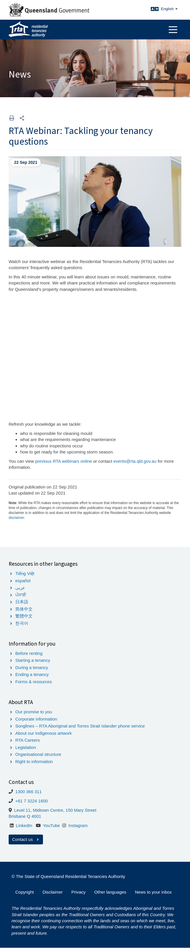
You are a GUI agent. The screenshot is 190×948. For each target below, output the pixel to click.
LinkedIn (24, 825)
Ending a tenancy (32, 674)
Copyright (24, 892)
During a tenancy (31, 667)
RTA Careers (27, 740)
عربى (20, 587)
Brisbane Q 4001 (25, 816)
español (23, 580)
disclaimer (16, 518)
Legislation (25, 747)
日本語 (21, 601)
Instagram (78, 825)
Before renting (28, 653)
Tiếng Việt (24, 573)
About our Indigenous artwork (43, 733)
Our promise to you (33, 711)
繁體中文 (24, 615)
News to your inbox (153, 892)
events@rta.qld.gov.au (134, 461)
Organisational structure (38, 754)
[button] (22, 118)
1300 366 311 (28, 791)
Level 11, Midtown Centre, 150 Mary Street (55, 810)
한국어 (21, 623)
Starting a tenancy (32, 660)
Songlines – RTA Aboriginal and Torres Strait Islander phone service (80, 725)
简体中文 (24, 609)
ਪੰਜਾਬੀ (20, 594)
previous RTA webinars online (63, 461)
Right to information (34, 761)
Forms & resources (33, 681)
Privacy (79, 892)
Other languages (110, 892)
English (169, 9)
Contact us (25, 839)
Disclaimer (52, 892)
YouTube (51, 825)
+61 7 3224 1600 (31, 800)
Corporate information (36, 718)
